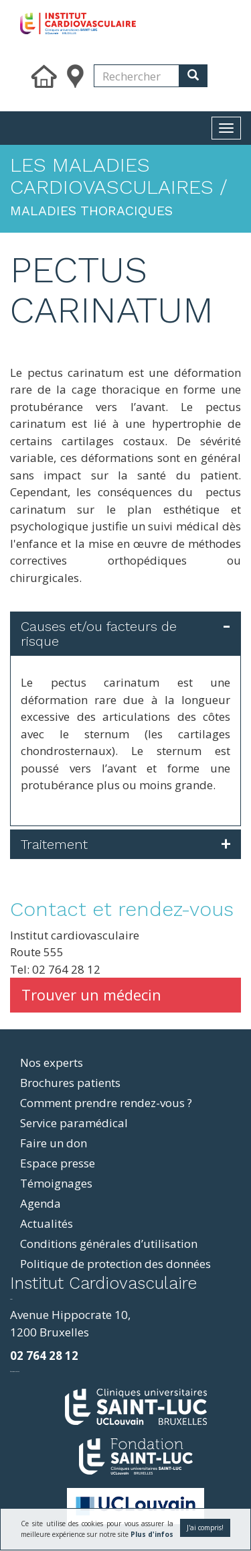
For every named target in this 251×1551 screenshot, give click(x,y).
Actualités (46, 1223)
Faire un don (53, 1143)
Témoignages (56, 1183)
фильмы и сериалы (14, 1371)
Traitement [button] (54, 844)
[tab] (125, 633)
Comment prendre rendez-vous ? (106, 1102)
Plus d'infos (152, 1534)
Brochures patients (70, 1082)
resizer (11, 1299)
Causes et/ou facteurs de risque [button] (99, 633)
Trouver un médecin (91, 994)
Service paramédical (74, 1123)
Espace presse (57, 1163)
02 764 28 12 (44, 1355)
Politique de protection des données (115, 1263)
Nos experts (51, 1062)
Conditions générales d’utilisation (108, 1243)
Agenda (40, 1203)
